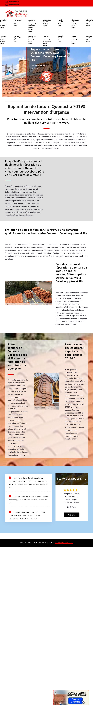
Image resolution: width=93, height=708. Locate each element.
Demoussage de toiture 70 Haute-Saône (17, 23)
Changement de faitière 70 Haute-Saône (47, 23)
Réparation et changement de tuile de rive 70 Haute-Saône (32, 25)
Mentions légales (64, 543)
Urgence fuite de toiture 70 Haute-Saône (74, 39)
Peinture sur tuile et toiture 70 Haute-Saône (32, 39)
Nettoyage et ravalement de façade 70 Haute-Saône (47, 40)
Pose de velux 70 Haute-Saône (60, 23)
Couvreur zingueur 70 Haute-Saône (17, 39)
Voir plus (71, 512)
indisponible (12, 4)
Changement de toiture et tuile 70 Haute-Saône (75, 23)
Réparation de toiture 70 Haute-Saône (61, 39)
